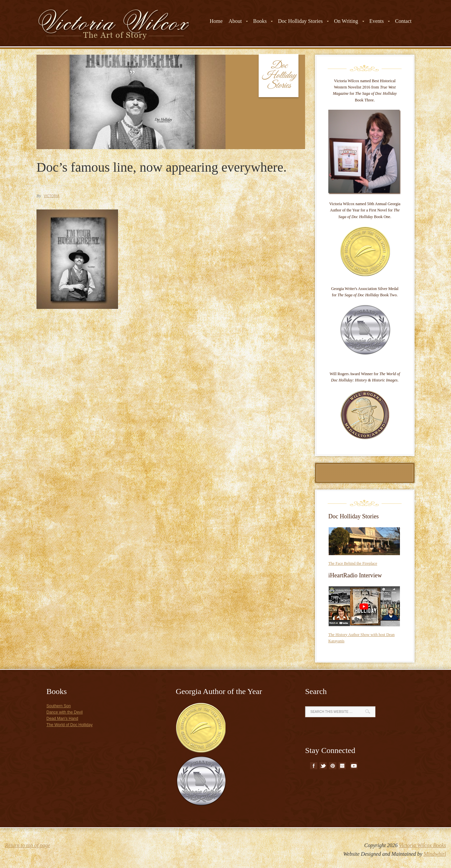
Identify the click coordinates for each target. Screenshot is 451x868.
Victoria (51, 196)
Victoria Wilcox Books (422, 845)
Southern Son (58, 706)
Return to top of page (27, 845)
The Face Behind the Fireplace (352, 563)
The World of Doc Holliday (69, 725)
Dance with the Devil (64, 712)
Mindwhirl (434, 854)
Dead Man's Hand (62, 718)
